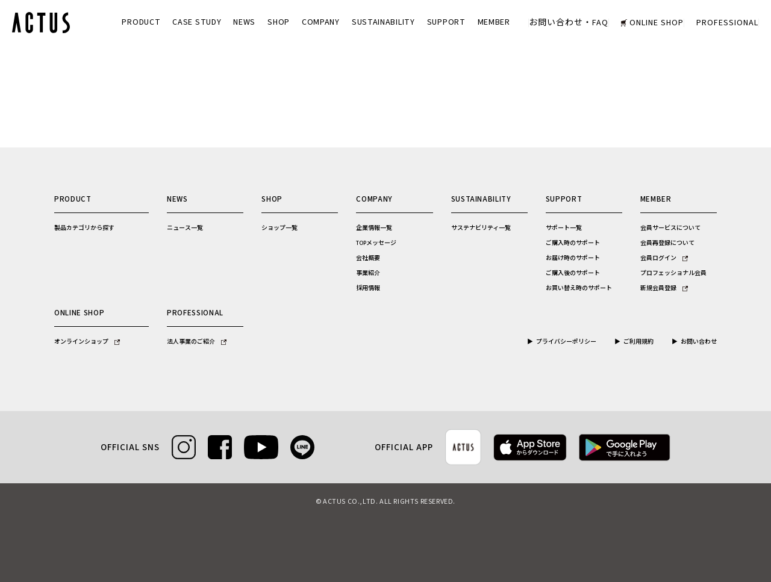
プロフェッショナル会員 (673, 273)
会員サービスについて (670, 228)
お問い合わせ (699, 342)
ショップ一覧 (279, 228)
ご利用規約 (638, 342)
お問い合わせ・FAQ (568, 23)
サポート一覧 (564, 228)
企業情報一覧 (374, 228)
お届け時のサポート (573, 258)
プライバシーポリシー (566, 342)
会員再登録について (667, 243)
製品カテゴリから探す (84, 228)
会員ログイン (664, 258)
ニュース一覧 (185, 228)
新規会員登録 (664, 288)
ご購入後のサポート (573, 273)
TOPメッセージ (376, 243)
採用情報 (368, 288)
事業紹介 (368, 273)
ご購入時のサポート (573, 243)
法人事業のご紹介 (196, 342)
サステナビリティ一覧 (481, 228)
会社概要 (368, 258)
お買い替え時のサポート (579, 288)
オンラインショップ (87, 342)
